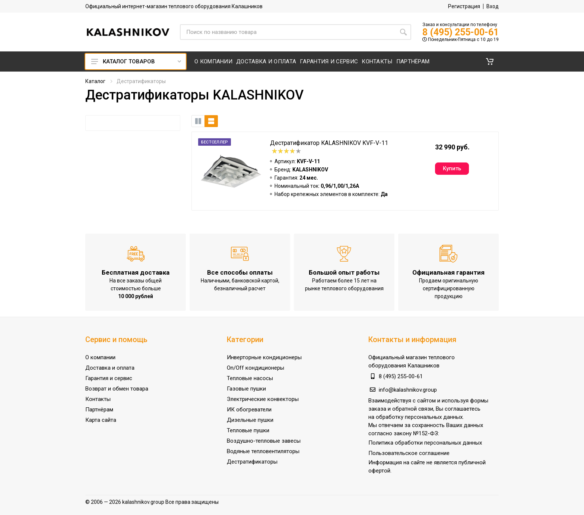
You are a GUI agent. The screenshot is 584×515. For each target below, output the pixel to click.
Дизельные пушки (250, 420)
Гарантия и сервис (108, 378)
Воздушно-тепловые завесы (264, 440)
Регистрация (464, 6)
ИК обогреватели (249, 409)
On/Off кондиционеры (255, 367)
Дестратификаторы (252, 461)
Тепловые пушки (248, 430)
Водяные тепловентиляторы (263, 451)
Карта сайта (100, 420)
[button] (490, 61)
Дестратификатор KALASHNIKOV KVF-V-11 (329, 142)
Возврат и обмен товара (116, 388)
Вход (492, 6)
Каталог (95, 81)
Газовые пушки (246, 388)
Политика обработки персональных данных (425, 442)
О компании (100, 357)
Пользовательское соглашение (409, 453)
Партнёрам (99, 409)
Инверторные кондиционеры (264, 357)
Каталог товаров (136, 61)
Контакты (98, 399)
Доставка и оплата (109, 367)
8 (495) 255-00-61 (460, 32)
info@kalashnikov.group (408, 389)
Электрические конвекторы (263, 399)
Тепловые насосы (250, 378)
